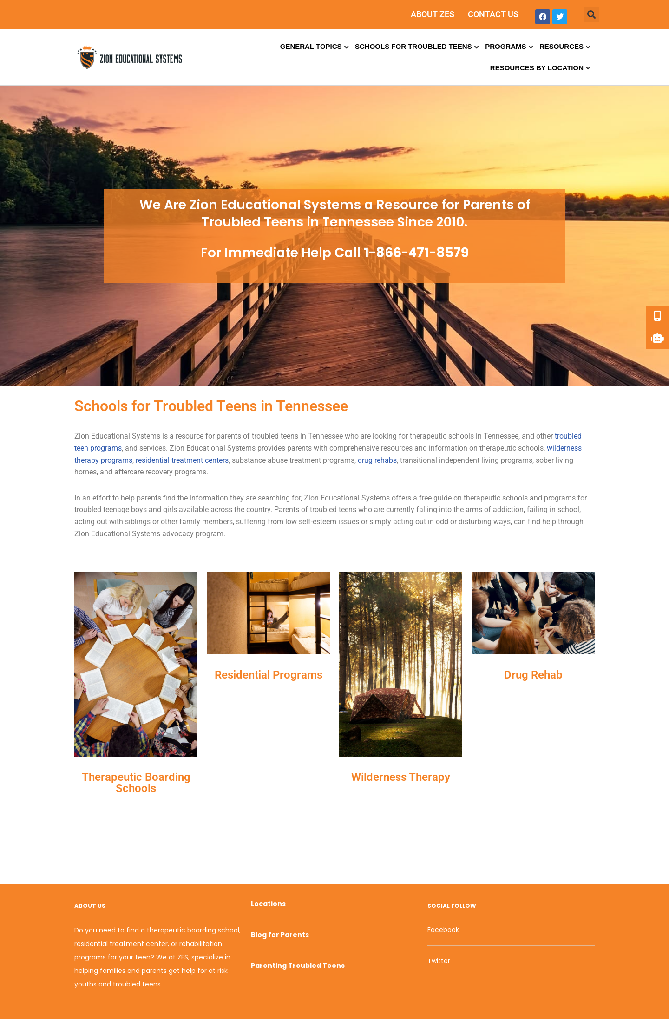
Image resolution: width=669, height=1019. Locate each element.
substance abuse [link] (260, 460)
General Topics (311, 46)
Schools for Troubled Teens (413, 46)
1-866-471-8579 (416, 253)
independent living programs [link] (485, 460)
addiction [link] (508, 509)
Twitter (438, 961)
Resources (561, 46)
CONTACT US (493, 14)
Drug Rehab (533, 674)
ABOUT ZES (432, 14)
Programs (505, 46)
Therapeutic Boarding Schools (136, 783)
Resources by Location (537, 68)
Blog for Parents (280, 934)
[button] (591, 14)
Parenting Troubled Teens (298, 965)
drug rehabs (377, 460)
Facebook (443, 929)
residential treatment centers (182, 460)
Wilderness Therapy (400, 777)
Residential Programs (268, 674)
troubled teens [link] (275, 436)
